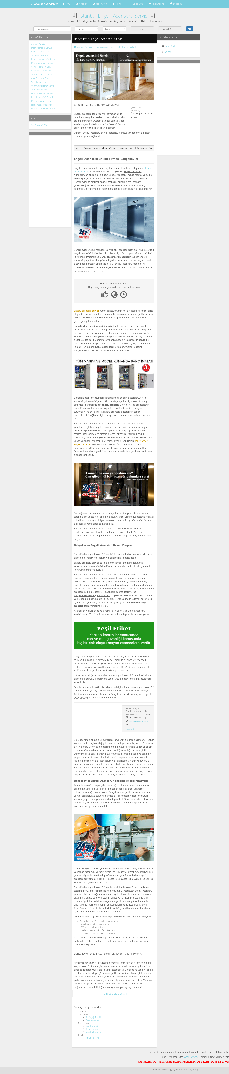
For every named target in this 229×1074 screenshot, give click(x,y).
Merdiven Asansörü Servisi (43, 101)
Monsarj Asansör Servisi (42, 63)
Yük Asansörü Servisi (40, 55)
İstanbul (170, 45)
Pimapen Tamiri (93, 1037)
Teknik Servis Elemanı (114, 993)
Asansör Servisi (38, 44)
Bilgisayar (81, 3)
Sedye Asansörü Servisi (41, 74)
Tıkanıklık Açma (93, 1020)
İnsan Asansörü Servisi (41, 47)
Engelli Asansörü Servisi (42, 97)
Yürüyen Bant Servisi (40, 89)
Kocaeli (168, 52)
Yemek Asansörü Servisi (42, 66)
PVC (66, 3)
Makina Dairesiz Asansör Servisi (45, 108)
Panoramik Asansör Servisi (43, 59)
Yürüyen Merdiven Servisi (42, 85)
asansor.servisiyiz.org (138, 721)
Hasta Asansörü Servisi (41, 104)
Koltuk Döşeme (93, 1029)
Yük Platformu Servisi (41, 82)
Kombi (117, 3)
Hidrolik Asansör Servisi (42, 93)
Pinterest (130, 729)
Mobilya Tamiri (92, 1026)
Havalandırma (156, 3)
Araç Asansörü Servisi (41, 78)
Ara (189, 28)
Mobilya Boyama (93, 1031)
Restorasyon (100, 3)
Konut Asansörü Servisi (41, 51)
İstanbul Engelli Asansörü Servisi (113, 15)
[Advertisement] (50, 181)
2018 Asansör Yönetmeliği (43, 125)
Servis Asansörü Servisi (41, 70)
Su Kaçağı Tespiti (93, 1017)
